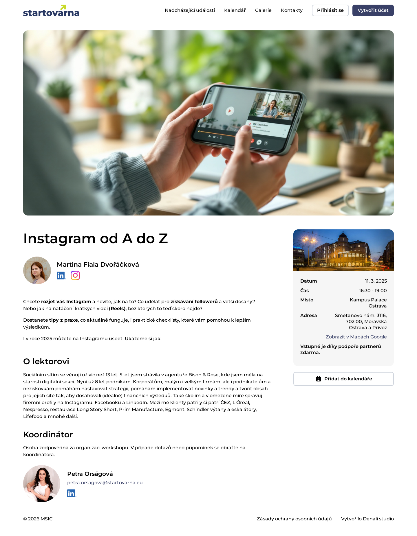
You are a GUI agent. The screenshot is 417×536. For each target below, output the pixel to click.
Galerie (263, 10)
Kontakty (292, 10)
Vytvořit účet (373, 10)
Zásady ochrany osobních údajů (294, 519)
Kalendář (235, 10)
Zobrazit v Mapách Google (356, 337)
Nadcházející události (190, 10)
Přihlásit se (330, 10)
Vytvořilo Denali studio (367, 519)
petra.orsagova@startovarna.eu (105, 482)
